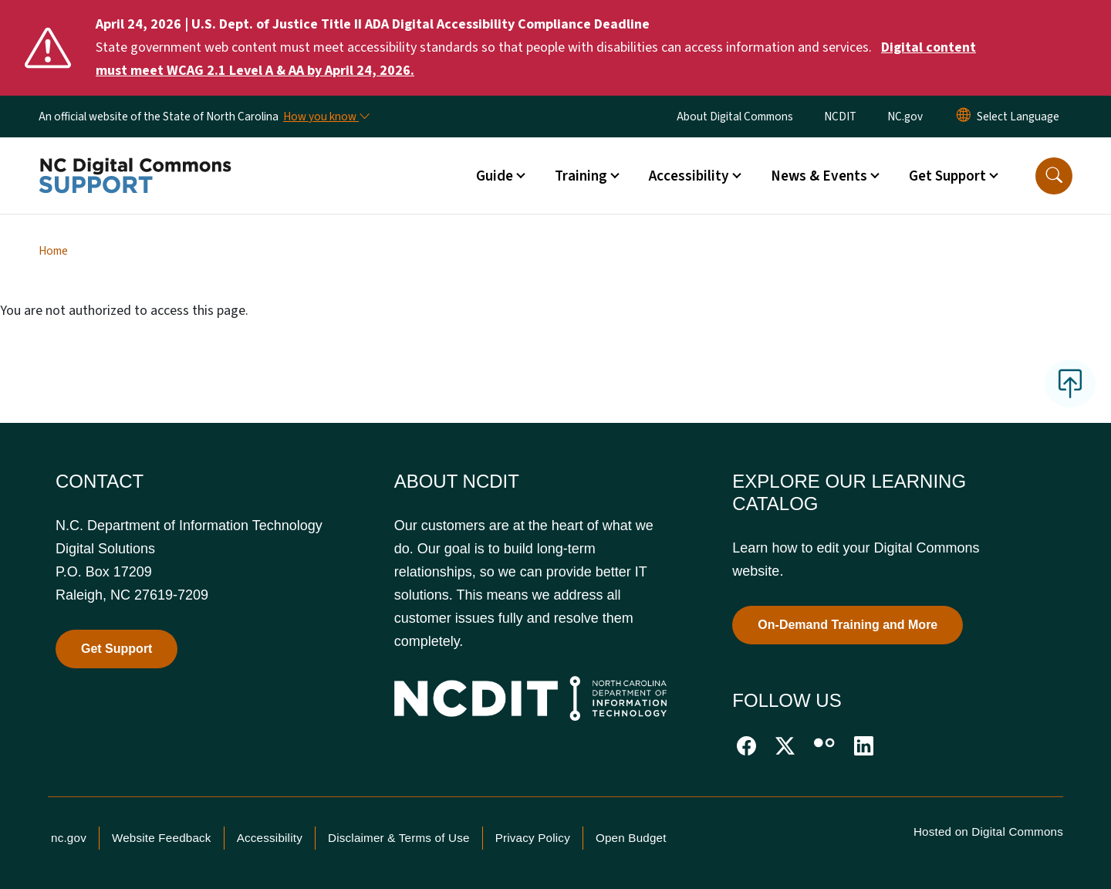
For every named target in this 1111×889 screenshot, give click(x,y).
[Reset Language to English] (964, 116)
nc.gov (68, 837)
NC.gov (905, 116)
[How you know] (325, 116)
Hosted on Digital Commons (988, 831)
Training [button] (581, 176)
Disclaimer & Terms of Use (399, 837)
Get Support (116, 648)
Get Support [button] (947, 176)
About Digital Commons (735, 116)
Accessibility (269, 837)
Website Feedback (161, 837)
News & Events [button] (819, 176)
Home (53, 250)
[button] (1053, 175)
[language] (1018, 116)
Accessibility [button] (689, 176)
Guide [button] (494, 176)
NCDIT (840, 116)
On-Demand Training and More (847, 624)
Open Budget (631, 837)
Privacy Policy (532, 837)
